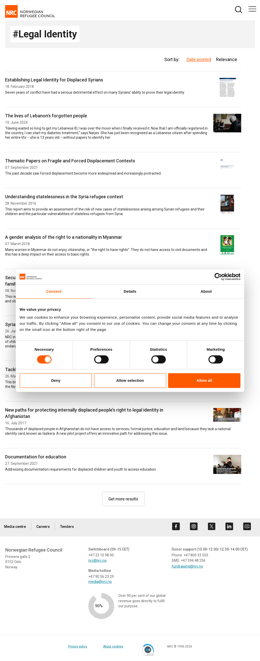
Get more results (123, 499)
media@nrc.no (100, 582)
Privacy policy (77, 646)
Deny (55, 380)
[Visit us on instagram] (194, 526)
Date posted (199, 59)
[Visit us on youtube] (247, 526)
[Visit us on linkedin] (229, 526)
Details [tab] (130, 291)
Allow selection (130, 380)
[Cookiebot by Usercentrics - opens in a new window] (218, 276)
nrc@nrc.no (97, 560)
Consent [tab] (54, 291)
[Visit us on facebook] (176, 526)
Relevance (226, 59)
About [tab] (206, 291)
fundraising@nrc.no (187, 566)
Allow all (204, 380)
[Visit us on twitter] (211, 526)
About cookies (113, 646)
